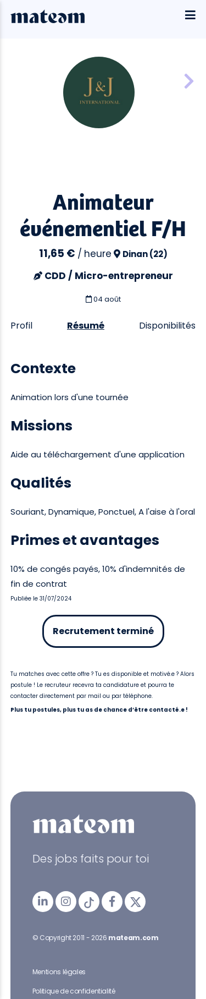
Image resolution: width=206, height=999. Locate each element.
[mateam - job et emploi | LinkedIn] (42, 901)
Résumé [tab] (85, 325)
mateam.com (133, 937)
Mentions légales (59, 971)
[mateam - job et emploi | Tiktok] (89, 901)
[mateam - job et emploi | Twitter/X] (135, 901)
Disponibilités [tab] (167, 325)
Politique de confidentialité (73, 991)
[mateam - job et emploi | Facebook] (112, 901)
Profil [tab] (21, 325)
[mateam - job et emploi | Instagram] (65, 901)
